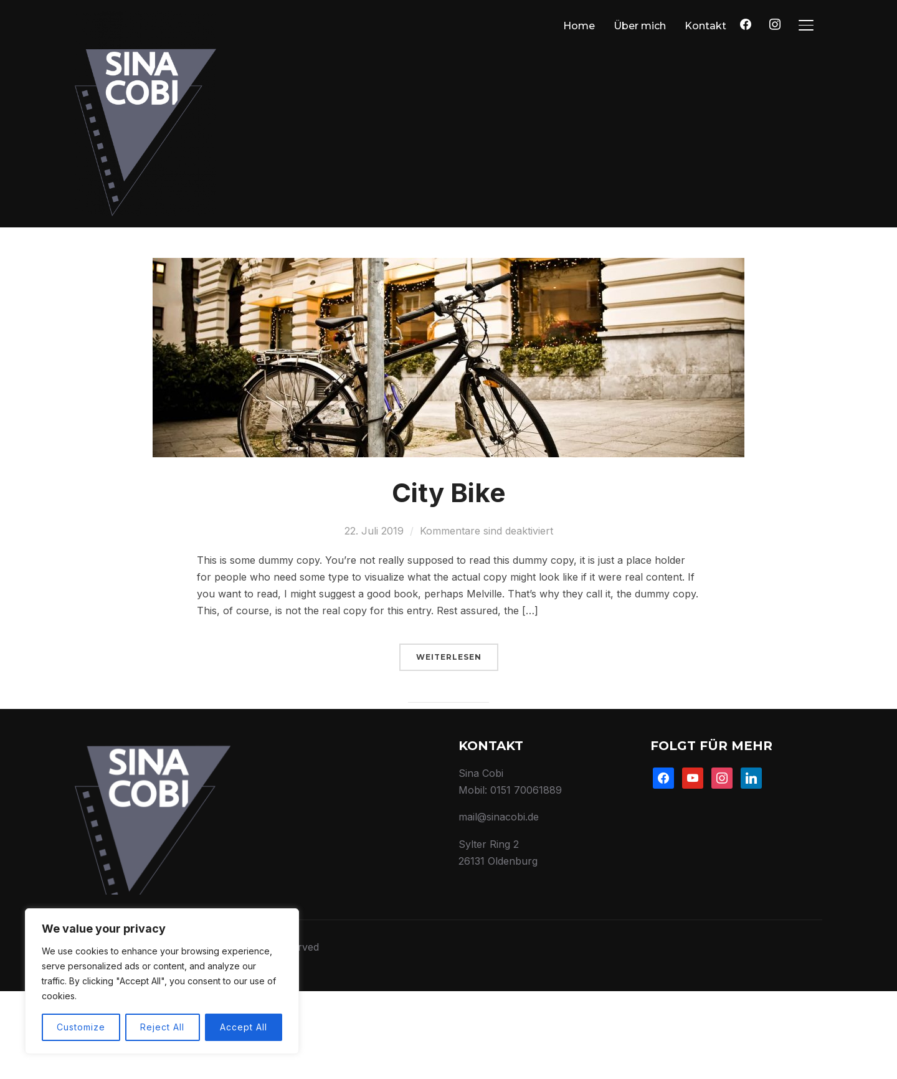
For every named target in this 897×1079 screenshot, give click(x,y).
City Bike (449, 580)
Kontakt (705, 26)
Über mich (640, 26)
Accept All (243, 1027)
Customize (81, 1027)
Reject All (162, 1027)
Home (579, 26)
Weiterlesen (449, 744)
